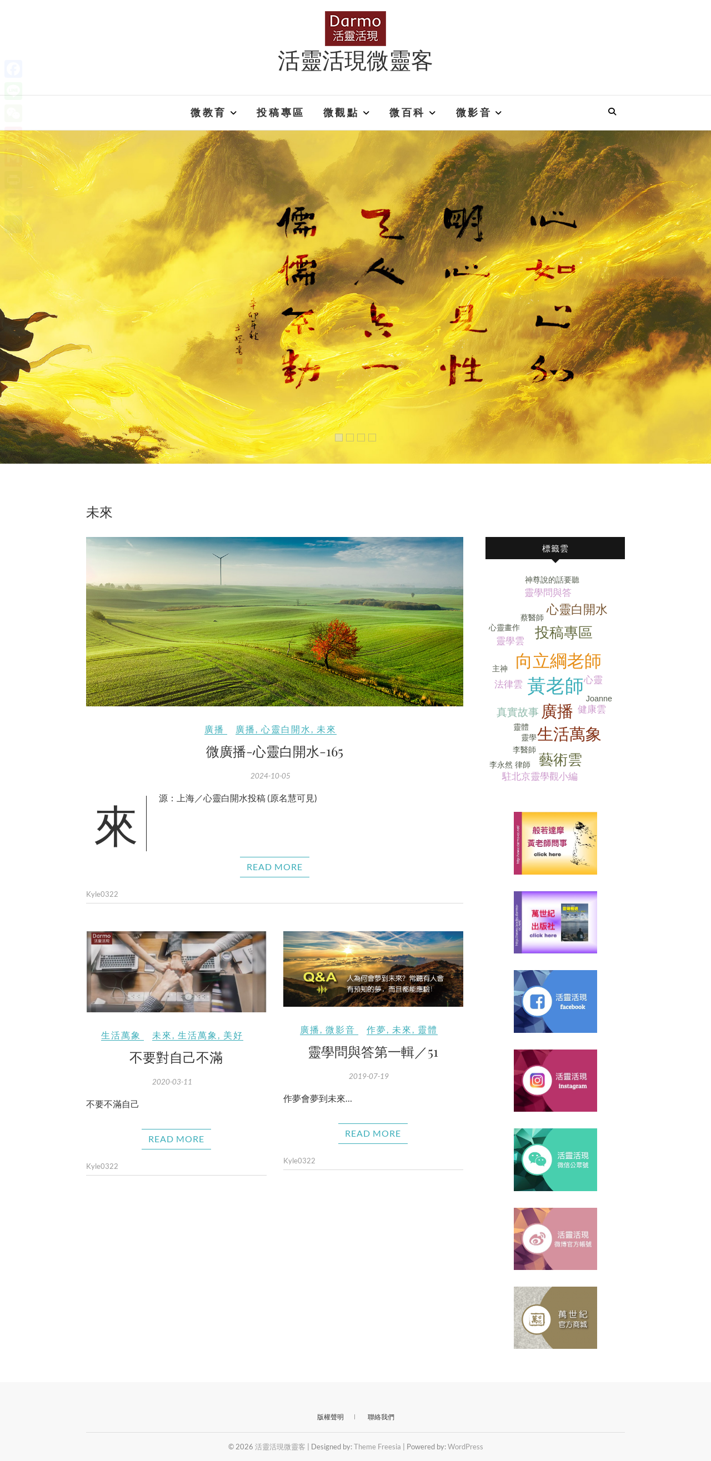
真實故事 (518, 712)
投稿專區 (280, 112)
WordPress (465, 1446)
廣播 (214, 729)
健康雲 (592, 709)
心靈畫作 (504, 627)
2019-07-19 (369, 1076)
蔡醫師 (532, 617)
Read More (275, 866)
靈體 (428, 1029)
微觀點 (341, 112)
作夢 (377, 1029)
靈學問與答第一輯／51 (373, 1051)
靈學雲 (510, 641)
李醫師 (524, 749)
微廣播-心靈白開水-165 (274, 751)
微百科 (407, 112)
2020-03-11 (172, 1081)
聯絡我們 (381, 1417)
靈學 (529, 737)
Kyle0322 (102, 894)
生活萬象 (121, 1035)
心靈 (593, 680)
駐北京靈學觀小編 (540, 776)
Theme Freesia (377, 1446)
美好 (233, 1035)
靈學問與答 (548, 593)
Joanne (599, 698)
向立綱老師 (558, 661)
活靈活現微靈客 (355, 59)
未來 (327, 729)
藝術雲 (560, 759)
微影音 (474, 112)
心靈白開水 (286, 729)
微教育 (209, 112)
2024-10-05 (271, 775)
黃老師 (555, 686)
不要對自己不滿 (176, 1057)
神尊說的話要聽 (552, 579)
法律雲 (508, 684)
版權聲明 (330, 1417)
